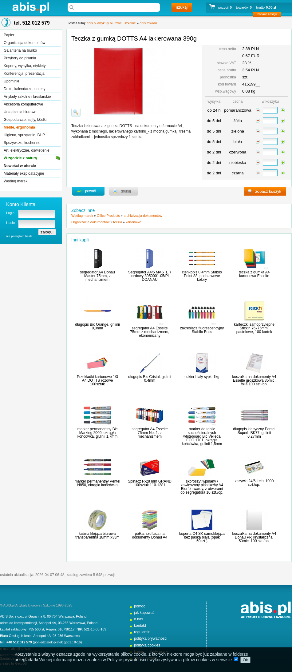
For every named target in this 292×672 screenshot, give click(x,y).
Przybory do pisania (20, 58)
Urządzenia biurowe (20, 112)
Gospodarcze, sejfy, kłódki (25, 119)
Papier (9, 35)
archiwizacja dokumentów (143, 215)
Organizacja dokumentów (24, 43)
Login (10, 213)
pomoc (139, 606)
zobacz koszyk (269, 15)
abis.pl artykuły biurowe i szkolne (30, 7)
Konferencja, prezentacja (24, 73)
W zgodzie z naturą (20, 158)
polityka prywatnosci (150, 638)
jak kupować (144, 612)
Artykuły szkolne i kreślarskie (27, 96)
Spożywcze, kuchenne (22, 143)
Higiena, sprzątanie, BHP (24, 135)
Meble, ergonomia (19, 127)
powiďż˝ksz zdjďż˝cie (76, 112)
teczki (117, 222)
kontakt (140, 625)
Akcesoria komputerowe (23, 104)
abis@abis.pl (20, 648)
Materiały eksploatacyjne (24, 173)
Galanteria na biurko (20, 50)
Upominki (11, 81)
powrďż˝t (88, 191)
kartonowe (133, 222)
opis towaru (148, 23)
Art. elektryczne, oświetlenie (26, 150)
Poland (81, 616)
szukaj (182, 7)
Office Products (108, 215)
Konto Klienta (20, 204)
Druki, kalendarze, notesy (24, 89)
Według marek (15, 181)
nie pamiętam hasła (19, 236)
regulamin (142, 632)
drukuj (123, 191)
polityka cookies (147, 645)
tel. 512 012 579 (32, 23)
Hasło (10, 223)
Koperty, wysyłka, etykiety (25, 66)
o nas (138, 619)
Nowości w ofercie (20, 166)
